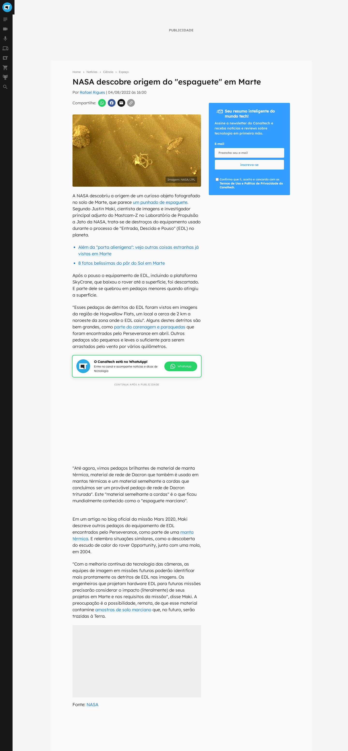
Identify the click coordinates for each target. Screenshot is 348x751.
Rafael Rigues (92, 92)
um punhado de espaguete (160, 202)
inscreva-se (249, 165)
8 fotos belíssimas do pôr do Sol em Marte (121, 263)
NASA (92, 704)
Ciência (108, 72)
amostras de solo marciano (123, 609)
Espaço (124, 72)
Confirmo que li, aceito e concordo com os (251, 183)
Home (76, 72)
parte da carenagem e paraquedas (149, 327)
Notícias (92, 72)
